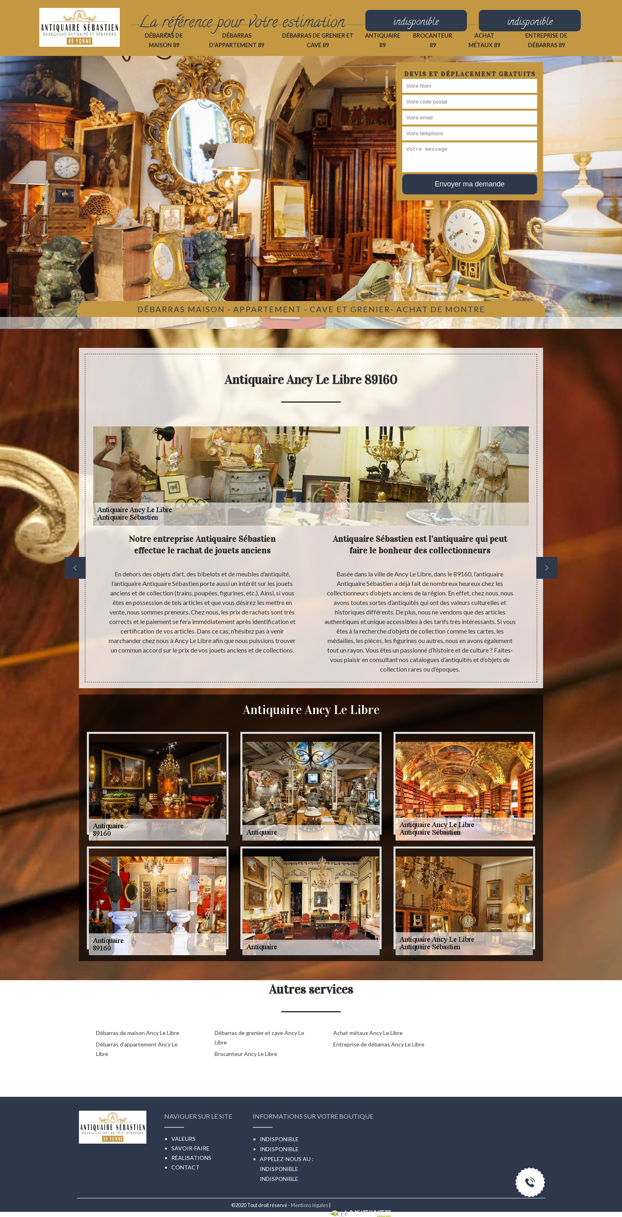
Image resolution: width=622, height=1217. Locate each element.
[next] (546, 568)
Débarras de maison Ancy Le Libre (137, 1032)
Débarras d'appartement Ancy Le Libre (137, 1049)
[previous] (75, 568)
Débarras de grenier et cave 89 (317, 40)
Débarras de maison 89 (164, 40)
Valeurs (183, 1138)
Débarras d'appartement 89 (236, 40)
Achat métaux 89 (484, 40)
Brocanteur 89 (432, 40)
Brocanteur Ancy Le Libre (246, 1053)
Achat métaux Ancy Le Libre (368, 1032)
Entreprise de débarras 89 (546, 40)
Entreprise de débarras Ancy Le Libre (378, 1044)
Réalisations (191, 1157)
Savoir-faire (190, 1148)
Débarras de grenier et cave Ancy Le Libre (259, 1037)
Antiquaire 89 (382, 40)
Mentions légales (309, 1205)
